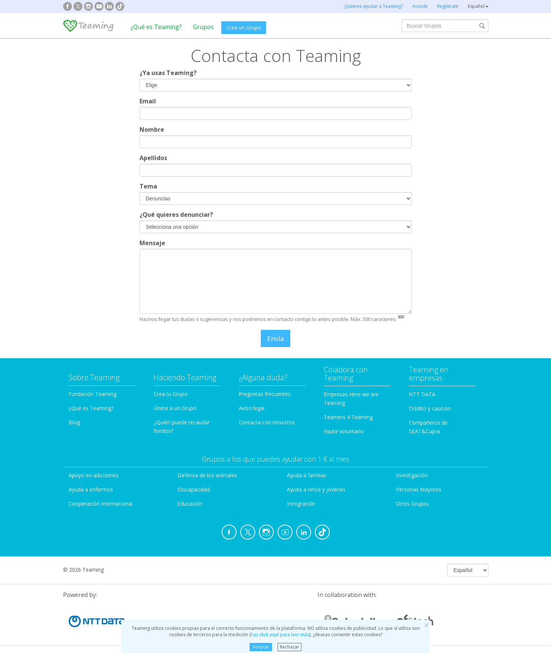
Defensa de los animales (207, 475)
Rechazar (289, 647)
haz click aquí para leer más (280, 634)
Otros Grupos (412, 503)
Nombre (152, 129)
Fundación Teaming (92, 393)
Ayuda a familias (306, 475)
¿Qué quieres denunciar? (176, 214)
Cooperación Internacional (100, 503)
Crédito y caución (430, 408)
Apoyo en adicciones (94, 475)
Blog (74, 422)
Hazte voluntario (344, 431)
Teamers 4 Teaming (348, 417)
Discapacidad (194, 489)
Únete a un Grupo (175, 408)
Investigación (412, 475)
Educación (190, 503)
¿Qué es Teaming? (156, 27)
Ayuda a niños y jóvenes (316, 489)
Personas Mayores (418, 489)
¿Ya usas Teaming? (168, 73)
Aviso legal (251, 408)
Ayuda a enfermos (91, 489)
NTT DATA (422, 394)
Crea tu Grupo (171, 393)
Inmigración (301, 503)
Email (148, 101)
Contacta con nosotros (267, 422)
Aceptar (261, 647)
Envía (275, 338)
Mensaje (152, 243)
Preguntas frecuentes (265, 393)
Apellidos (153, 158)
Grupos (203, 27)
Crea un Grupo (243, 27)
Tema (148, 186)
